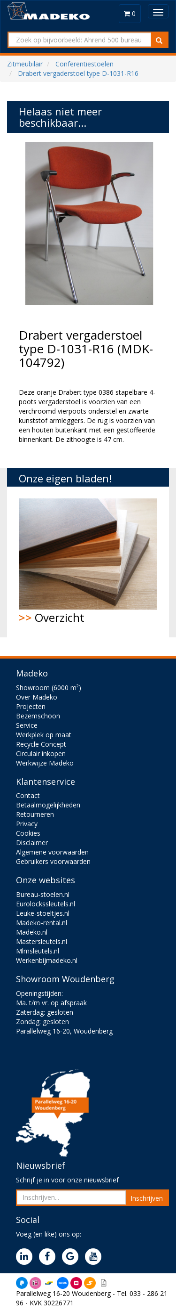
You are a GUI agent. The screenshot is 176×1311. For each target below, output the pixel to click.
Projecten (31, 706)
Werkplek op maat (43, 734)
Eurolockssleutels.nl (45, 903)
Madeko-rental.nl (41, 922)
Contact (28, 795)
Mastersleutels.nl (41, 941)
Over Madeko (36, 696)
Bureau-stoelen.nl (42, 894)
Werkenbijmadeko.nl (46, 960)
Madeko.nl (31, 932)
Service (27, 725)
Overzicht (88, 561)
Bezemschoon (38, 715)
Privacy (27, 823)
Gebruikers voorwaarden (53, 861)
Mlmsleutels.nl (37, 950)
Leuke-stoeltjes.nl (42, 913)
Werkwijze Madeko (45, 762)
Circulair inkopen (41, 753)
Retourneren (35, 814)
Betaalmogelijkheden (48, 804)
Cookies (28, 833)
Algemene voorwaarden (52, 851)
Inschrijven (146, 1198)
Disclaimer (32, 842)
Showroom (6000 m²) (48, 687)
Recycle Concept (41, 744)
